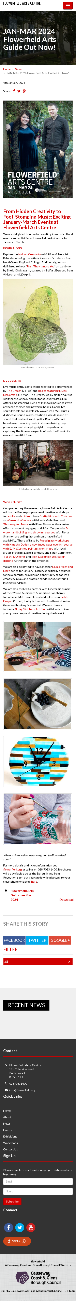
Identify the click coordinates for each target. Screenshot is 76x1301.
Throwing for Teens (16, 524)
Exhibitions (10, 1136)
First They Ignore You (41, 266)
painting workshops (40, 548)
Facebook (14, 940)
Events (7, 1130)
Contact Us (10, 1149)
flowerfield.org (12, 869)
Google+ (60, 940)
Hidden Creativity (29, 254)
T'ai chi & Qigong (14, 556)
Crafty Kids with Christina (56, 516)
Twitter (37, 940)
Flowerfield (22, 3)
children (26, 516)
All (38, 961)
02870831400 (18, 1083)
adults (11, 516)
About (7, 1117)
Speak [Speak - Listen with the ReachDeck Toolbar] (16, 1241)
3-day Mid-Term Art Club (30, 609)
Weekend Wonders (19, 520)
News (18, 69)
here (34, 881)
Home (7, 69)
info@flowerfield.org (22, 1090)
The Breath (14, 390)
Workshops (10, 1143)
